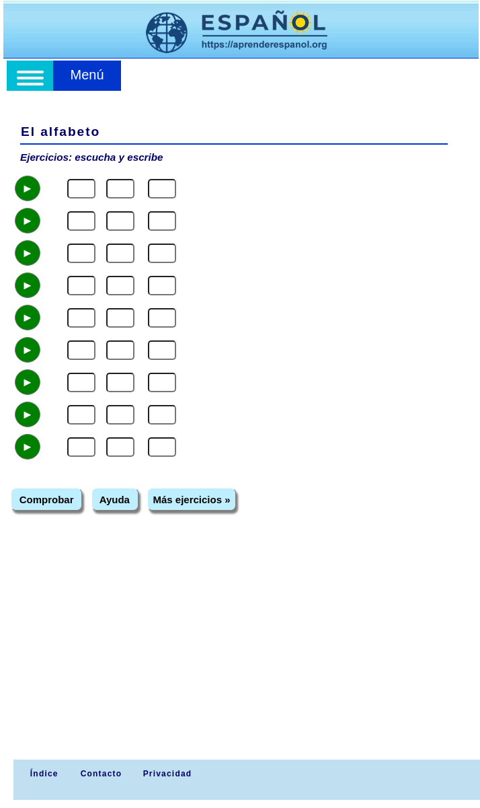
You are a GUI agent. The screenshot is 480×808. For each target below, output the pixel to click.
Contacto (101, 773)
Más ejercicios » (191, 499)
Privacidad (167, 773)
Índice (42, 773)
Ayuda (114, 499)
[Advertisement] (241, 658)
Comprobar (47, 499)
